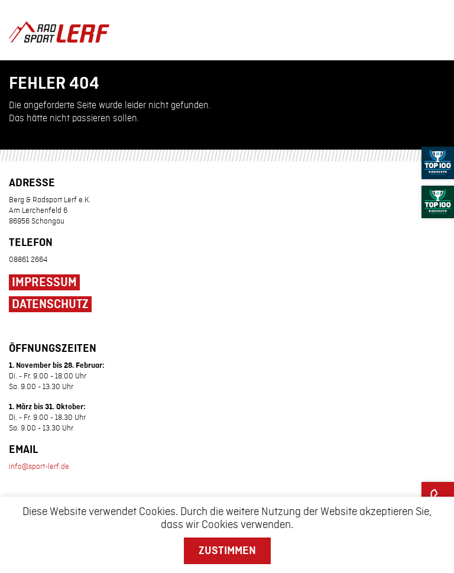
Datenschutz (50, 304)
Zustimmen (227, 550)
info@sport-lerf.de (39, 466)
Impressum (44, 282)
